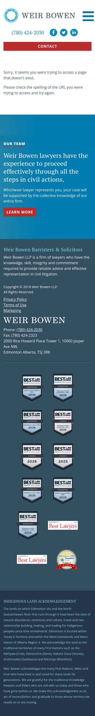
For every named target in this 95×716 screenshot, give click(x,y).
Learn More (20, 212)
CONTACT (47, 46)
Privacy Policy (15, 299)
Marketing (12, 310)
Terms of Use (15, 304)
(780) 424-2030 (28, 32)
